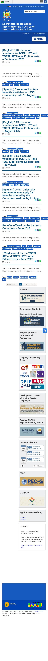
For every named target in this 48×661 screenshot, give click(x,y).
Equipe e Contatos (27, 551)
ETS (11, 85)
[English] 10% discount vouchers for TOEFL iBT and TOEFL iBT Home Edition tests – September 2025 (20, 55)
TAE (37, 118)
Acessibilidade (17, 6)
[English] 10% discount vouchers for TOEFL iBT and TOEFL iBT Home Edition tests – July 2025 (20, 162)
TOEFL (15, 283)
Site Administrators (39, 34)
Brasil (7, 2)
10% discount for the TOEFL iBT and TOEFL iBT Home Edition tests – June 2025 (20, 261)
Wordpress (39, 617)
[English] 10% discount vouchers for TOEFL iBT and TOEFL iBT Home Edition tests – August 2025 (20, 128)
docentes (18, 116)
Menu (38, 39)
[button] (22, 472)
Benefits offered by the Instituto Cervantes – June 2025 (19, 230)
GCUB (16, 85)
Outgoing (23, 525)
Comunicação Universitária (10, 115)
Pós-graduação (18, 118)
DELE (24, 252)
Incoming (23, 523)
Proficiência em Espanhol (22, 254)
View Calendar (38, 472)
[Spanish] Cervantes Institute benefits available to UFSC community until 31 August (21, 93)
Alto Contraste (28, 6)
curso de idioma (13, 252)
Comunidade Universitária (10, 219)
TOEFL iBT (25, 85)
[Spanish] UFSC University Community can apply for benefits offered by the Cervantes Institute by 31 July (21, 196)
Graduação (34, 116)
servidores (30, 118)
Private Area (27, 34)
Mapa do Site (39, 6)
